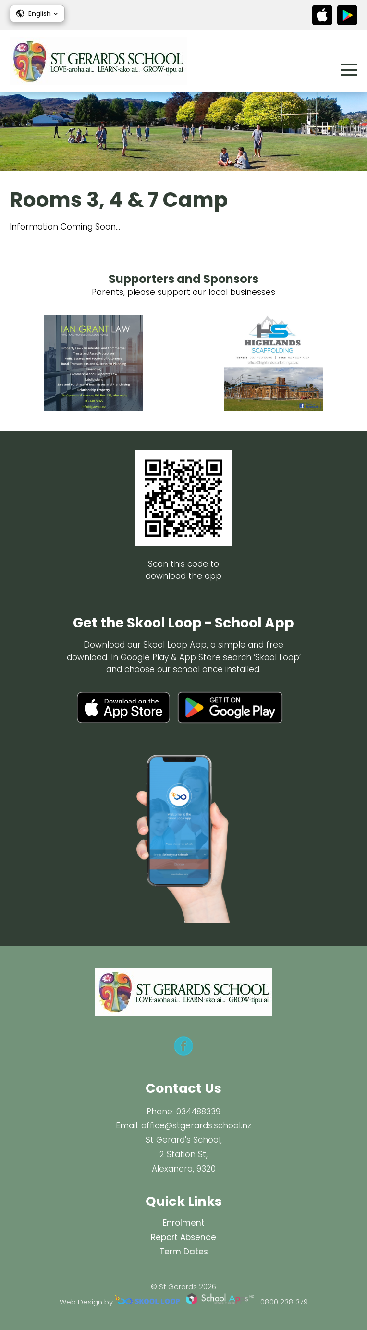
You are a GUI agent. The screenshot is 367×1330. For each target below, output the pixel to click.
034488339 (198, 1111)
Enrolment (184, 1222)
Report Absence (183, 1237)
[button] (37, 13)
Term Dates (183, 1251)
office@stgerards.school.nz (196, 1125)
